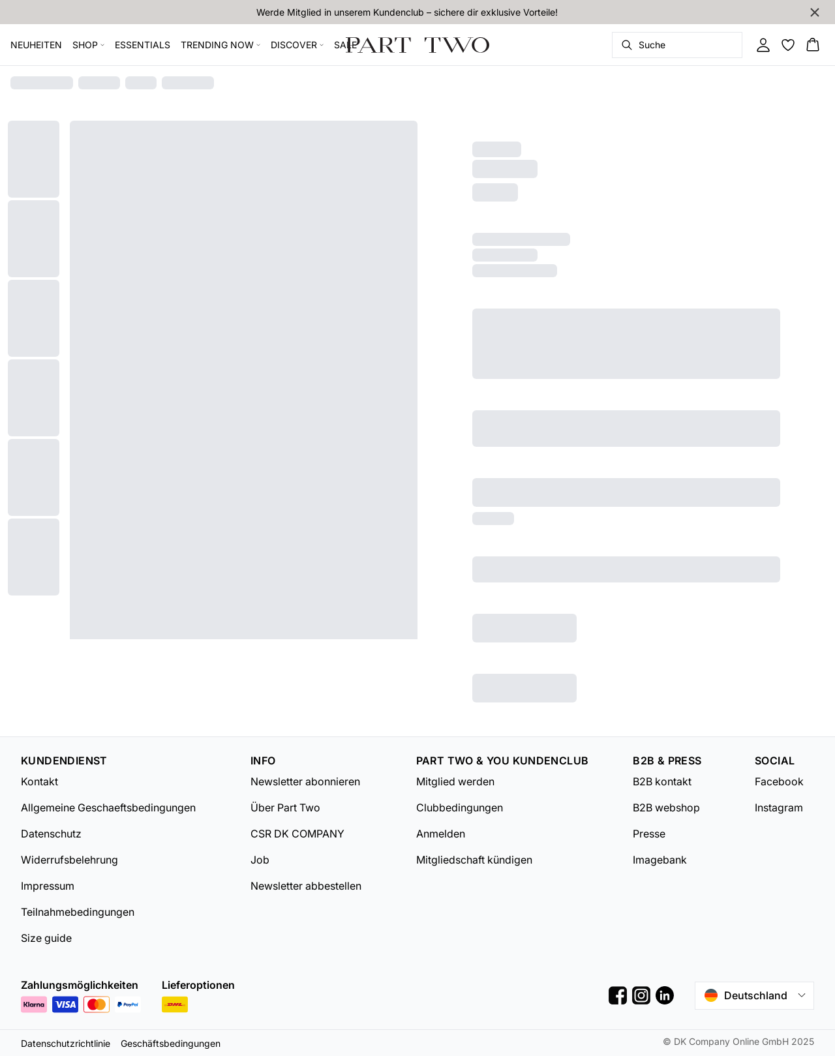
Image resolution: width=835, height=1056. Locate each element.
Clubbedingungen (459, 807)
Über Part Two (285, 807)
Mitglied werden (455, 781)
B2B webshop (666, 807)
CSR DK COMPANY (297, 833)
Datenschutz (51, 833)
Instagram (779, 807)
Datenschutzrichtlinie (65, 1043)
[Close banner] (815, 12)
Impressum (47, 885)
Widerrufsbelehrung (69, 859)
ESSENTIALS (142, 44)
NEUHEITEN (36, 44)
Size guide (46, 937)
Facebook (779, 781)
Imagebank (660, 859)
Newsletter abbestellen (305, 885)
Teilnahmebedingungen (77, 911)
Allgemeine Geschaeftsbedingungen (108, 807)
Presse (649, 833)
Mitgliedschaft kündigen (474, 859)
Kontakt (39, 781)
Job (259, 859)
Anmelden (440, 833)
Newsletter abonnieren (305, 781)
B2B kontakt (662, 781)
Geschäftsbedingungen (170, 1043)
